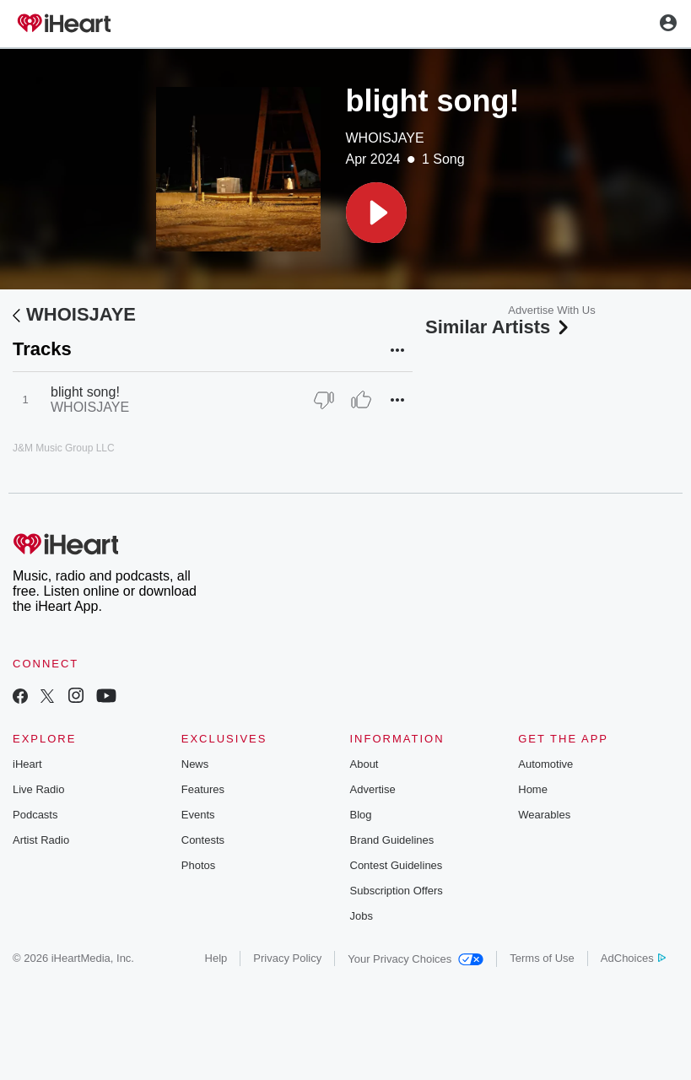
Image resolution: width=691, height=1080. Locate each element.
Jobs (361, 916)
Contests (202, 840)
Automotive (545, 764)
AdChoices (633, 958)
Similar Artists (498, 327)
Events (198, 814)
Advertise (373, 789)
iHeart (27, 764)
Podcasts (35, 814)
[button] (376, 212)
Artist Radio (41, 840)
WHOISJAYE (385, 138)
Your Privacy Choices (415, 959)
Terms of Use (542, 958)
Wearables (544, 814)
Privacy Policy (287, 958)
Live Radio (38, 789)
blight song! (85, 392)
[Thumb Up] (361, 400)
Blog (361, 814)
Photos (198, 865)
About (364, 764)
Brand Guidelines (392, 840)
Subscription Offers (396, 890)
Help (216, 958)
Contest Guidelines (396, 865)
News (195, 764)
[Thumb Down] (324, 400)
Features (202, 789)
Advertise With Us (551, 310)
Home (533, 789)
